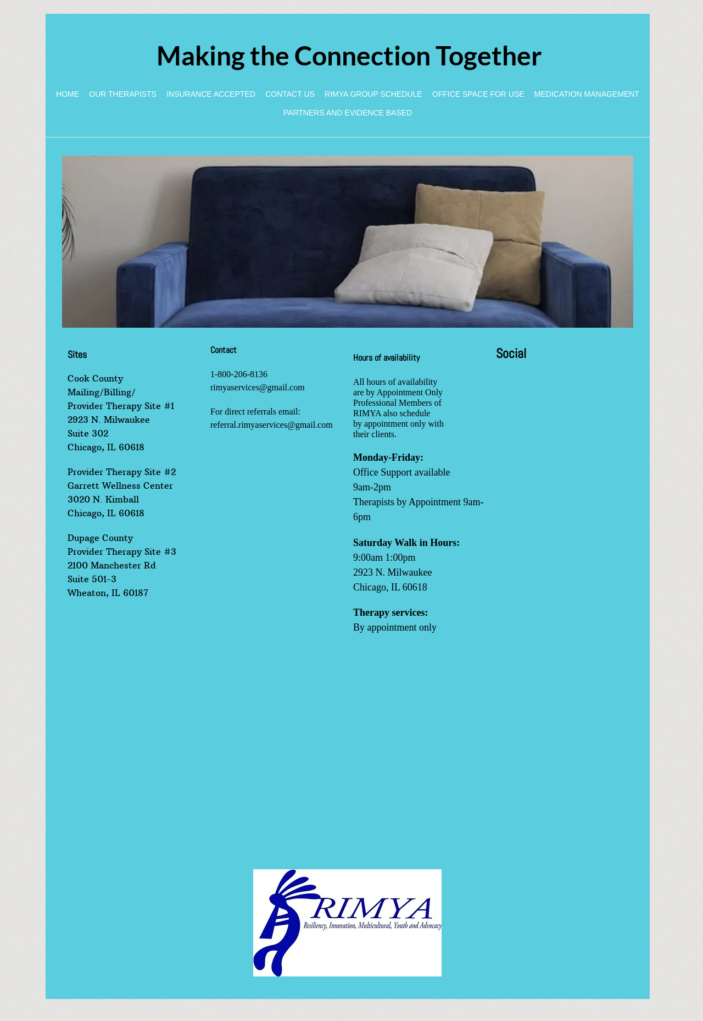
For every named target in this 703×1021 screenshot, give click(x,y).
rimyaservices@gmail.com (257, 387)
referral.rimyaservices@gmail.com (271, 424)
